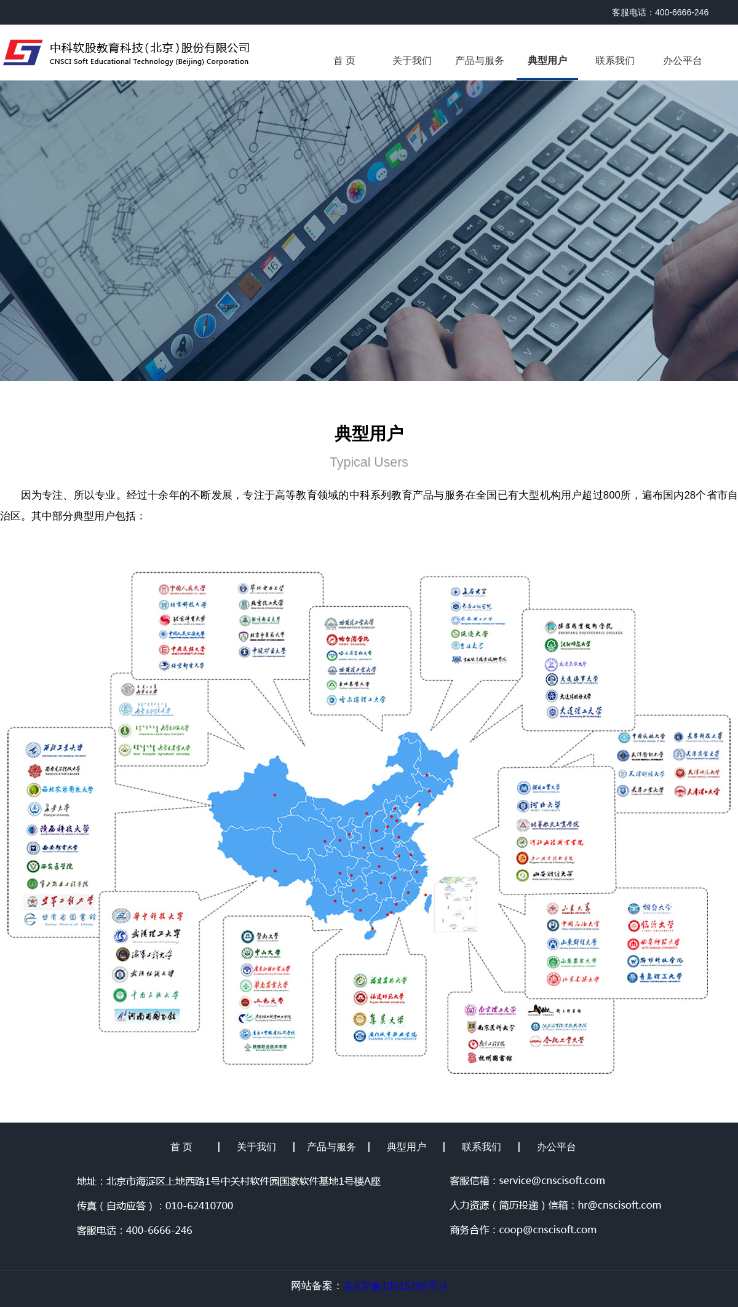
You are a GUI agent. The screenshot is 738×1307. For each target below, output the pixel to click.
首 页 (344, 60)
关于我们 (412, 60)
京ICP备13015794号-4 (395, 1286)
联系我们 (615, 60)
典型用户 (547, 60)
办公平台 (682, 60)
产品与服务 (479, 60)
